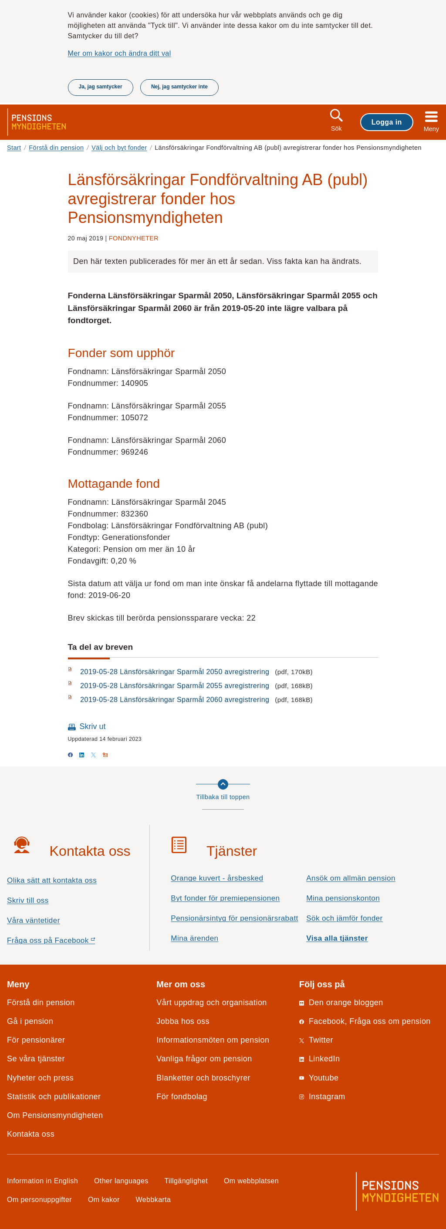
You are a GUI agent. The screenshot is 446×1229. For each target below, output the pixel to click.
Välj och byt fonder (119, 147)
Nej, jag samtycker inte (179, 87)
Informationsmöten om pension (212, 1040)
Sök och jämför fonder (344, 918)
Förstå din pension (56, 147)
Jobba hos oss (182, 1021)
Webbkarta (153, 1199)
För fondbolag (181, 1096)
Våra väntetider (33, 920)
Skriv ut (93, 726)
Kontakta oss (30, 1134)
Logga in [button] (387, 122)
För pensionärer (36, 1040)
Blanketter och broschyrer (203, 1078)
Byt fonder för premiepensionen (225, 898)
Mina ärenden (194, 938)
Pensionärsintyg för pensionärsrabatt (234, 918)
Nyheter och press (40, 1078)
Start (14, 147)
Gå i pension (30, 1021)
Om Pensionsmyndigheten (55, 1115)
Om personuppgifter (39, 1199)
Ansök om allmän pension (350, 878)
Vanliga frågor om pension (204, 1058)
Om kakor (104, 1199)
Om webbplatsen (251, 1181)
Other (121, 1181)
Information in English (42, 1181)
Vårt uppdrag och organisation (211, 1002)
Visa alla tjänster (337, 938)
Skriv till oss (28, 900)
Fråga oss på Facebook (66, 943)
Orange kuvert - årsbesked (217, 878)
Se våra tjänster (36, 1058)
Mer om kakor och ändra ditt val (119, 53)
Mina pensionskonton (343, 898)
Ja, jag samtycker (100, 87)
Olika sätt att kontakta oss (52, 880)
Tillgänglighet (186, 1181)
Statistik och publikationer (54, 1096)
